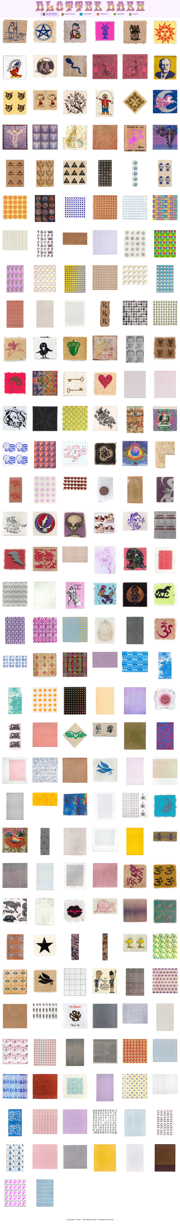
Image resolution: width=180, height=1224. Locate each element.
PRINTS (102, 14)
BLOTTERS (49, 14)
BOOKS (118, 14)
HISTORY (85, 14)
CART (133, 14)
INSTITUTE (68, 14)
